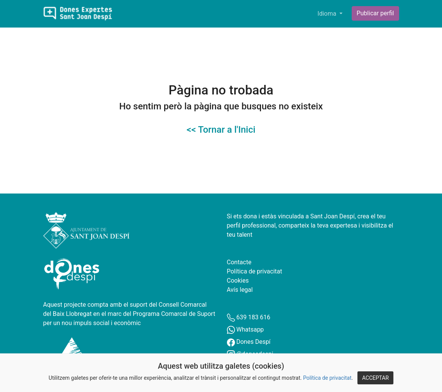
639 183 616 (249, 317)
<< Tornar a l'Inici (221, 129)
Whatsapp (245, 329)
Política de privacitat (327, 378)
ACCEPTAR (375, 378)
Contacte (239, 262)
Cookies (238, 280)
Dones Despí (249, 341)
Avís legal (240, 289)
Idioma (328, 13)
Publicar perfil (375, 13)
